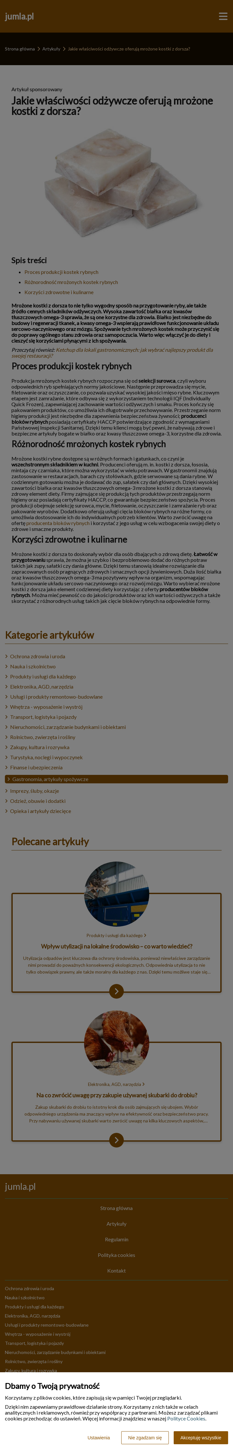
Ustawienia (99, 1437)
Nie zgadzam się (145, 1437)
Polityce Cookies (186, 1418)
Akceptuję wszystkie (201, 1437)
